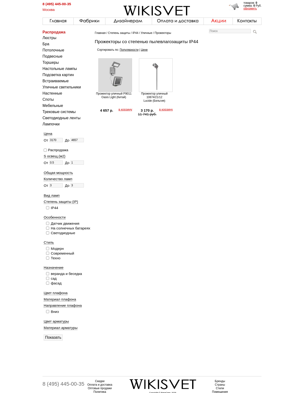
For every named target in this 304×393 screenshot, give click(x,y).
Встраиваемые (56, 81)
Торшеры (51, 62)
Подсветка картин (58, 75)
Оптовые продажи (100, 388)
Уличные (146, 33)
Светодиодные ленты (62, 118)
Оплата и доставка (99, 384)
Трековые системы (59, 112)
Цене (144, 49)
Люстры (49, 38)
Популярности (129, 49)
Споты (48, 99)
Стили (220, 388)
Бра (46, 44)
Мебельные (53, 106)
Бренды (220, 381)
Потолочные (53, 50)
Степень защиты (119, 33)
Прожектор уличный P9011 (114, 93)
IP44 (135, 33)
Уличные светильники (62, 87)
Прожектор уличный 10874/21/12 (154, 95)
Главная (100, 33)
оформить (250, 8)
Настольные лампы (60, 69)
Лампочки (51, 124)
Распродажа (54, 32)
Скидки (99, 381)
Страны (220, 384)
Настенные (52, 93)
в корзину (125, 109)
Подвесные (52, 56)
